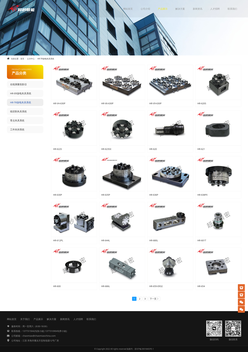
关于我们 (25, 319)
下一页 (153, 298)
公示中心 (31, 58)
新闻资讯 (197, 8)
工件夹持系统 (17, 129)
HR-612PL (58, 240)
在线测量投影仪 (18, 84)
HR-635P (105, 194)
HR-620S (201, 103)
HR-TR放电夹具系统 (45, 58)
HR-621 (201, 148)
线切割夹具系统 (18, 111)
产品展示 (162, 8)
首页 (22, 58)
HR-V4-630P (59, 103)
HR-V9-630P (155, 103)
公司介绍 (145, 8)
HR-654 (201, 286)
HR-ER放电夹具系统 (20, 93)
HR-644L (105, 240)
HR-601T (201, 240)
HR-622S (57, 148)
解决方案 (180, 8)
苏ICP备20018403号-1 (144, 349)
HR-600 (57, 286)
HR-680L (153, 240)
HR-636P (153, 194)
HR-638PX (202, 194)
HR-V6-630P (107, 103)
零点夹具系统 (17, 120)
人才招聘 (215, 8)
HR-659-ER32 (156, 286)
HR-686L (105, 286)
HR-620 (153, 148)
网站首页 (128, 8)
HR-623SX (106, 148)
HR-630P (57, 194)
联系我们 (232, 8)
